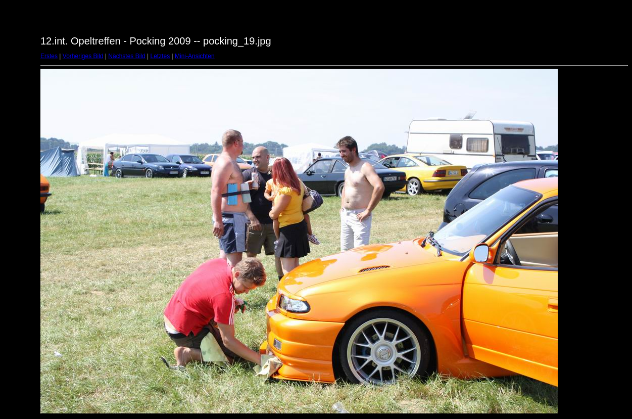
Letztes (160, 56)
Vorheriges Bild (83, 56)
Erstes (49, 56)
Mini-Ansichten (195, 56)
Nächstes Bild (126, 56)
